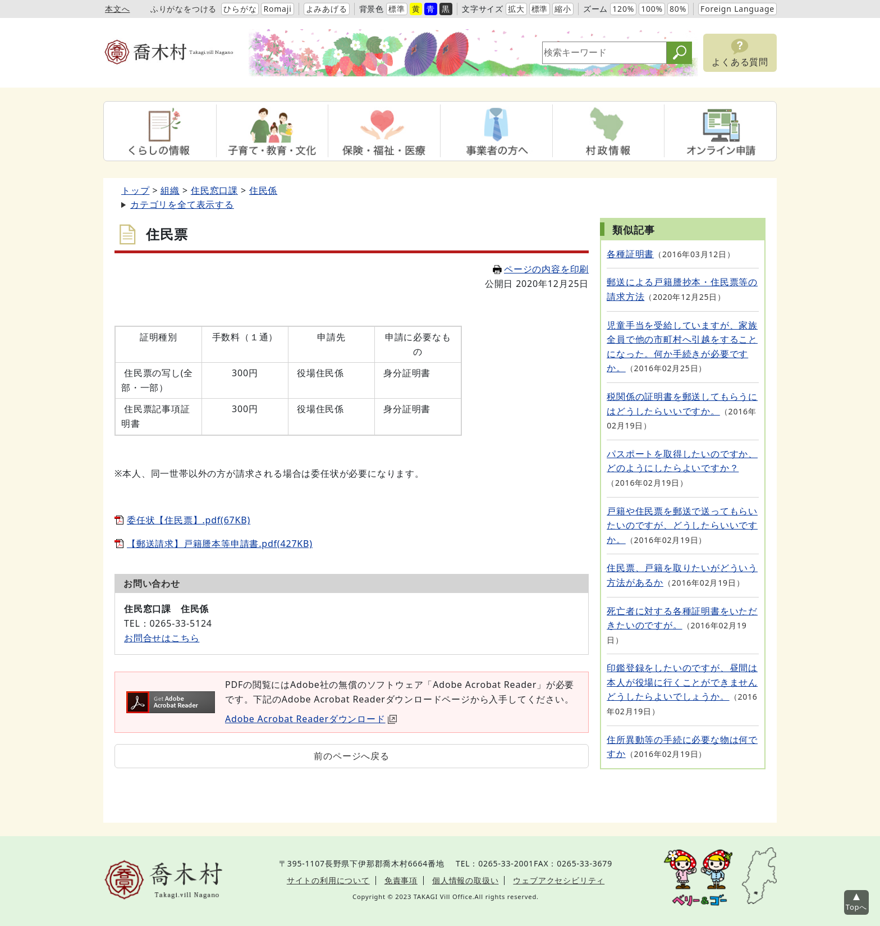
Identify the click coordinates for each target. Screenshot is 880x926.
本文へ (117, 8)
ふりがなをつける (183, 8)
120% (623, 8)
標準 (396, 8)
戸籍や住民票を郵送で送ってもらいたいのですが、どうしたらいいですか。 (682, 525)
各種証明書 (630, 254)
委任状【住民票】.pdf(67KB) (188, 520)
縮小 (562, 8)
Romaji (277, 8)
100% (652, 8)
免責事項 (401, 880)
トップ (135, 190)
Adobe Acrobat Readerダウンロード (311, 719)
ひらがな (239, 8)
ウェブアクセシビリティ (558, 880)
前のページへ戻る (351, 756)
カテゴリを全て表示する (182, 204)
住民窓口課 (214, 190)
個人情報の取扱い (465, 880)
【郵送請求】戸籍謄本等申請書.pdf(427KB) (220, 543)
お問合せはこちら (161, 638)
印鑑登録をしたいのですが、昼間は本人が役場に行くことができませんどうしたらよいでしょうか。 (682, 682)
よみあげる (326, 8)
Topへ (856, 907)
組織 (170, 190)
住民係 (263, 190)
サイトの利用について (328, 880)
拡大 (516, 8)
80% (678, 8)
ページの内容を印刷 (541, 269)
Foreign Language (737, 8)
